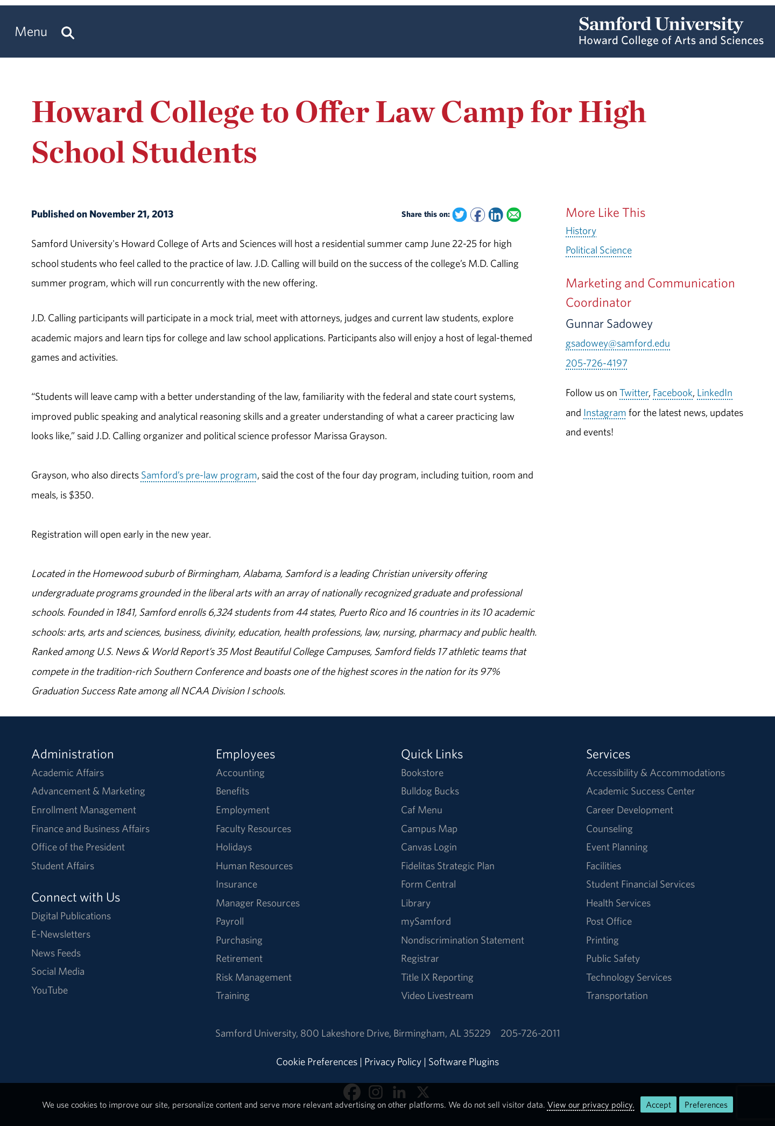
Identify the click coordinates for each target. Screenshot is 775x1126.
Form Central (428, 883)
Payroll (230, 920)
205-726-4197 (597, 362)
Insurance (236, 883)
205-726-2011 (530, 1032)
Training (233, 995)
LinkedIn (714, 392)
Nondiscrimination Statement (462, 939)
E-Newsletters (60, 933)
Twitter (634, 392)
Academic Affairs (67, 772)
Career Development (629, 809)
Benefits (232, 790)
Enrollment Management (83, 809)
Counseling (609, 828)
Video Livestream (437, 995)
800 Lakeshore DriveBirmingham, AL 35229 (395, 1032)
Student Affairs (62, 865)
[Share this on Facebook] (477, 214)
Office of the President (78, 846)
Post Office (609, 920)
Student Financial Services (640, 883)
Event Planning (617, 846)
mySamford (426, 920)
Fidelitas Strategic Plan (448, 865)
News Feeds (56, 952)
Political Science (599, 249)
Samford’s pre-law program (199, 474)
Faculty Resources (253, 828)
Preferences (706, 1104)
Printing (602, 939)
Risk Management (254, 976)
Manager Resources (258, 902)
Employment (243, 809)
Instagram (604, 412)
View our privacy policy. (591, 1104)
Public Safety (613, 958)
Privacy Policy (392, 1061)
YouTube (49, 989)
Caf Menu (421, 809)
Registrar (420, 958)
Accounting (240, 772)
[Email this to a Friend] (513, 214)
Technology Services (629, 976)
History (581, 230)
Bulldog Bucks (430, 790)
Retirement (239, 958)
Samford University (257, 1032)
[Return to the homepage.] (671, 40)
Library (416, 902)
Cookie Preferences (316, 1061)
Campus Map (429, 828)
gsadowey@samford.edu (618, 342)
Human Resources (254, 865)
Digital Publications (71, 915)
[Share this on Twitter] (460, 214)
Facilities (603, 865)
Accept (658, 1104)
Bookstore (422, 772)
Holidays (234, 846)
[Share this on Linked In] (496, 214)
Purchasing (239, 939)
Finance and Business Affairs (90, 828)
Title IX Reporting (437, 976)
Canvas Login (429, 846)
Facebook (673, 392)
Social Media (57, 971)
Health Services (618, 902)
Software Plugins (463, 1061)
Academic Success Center (640, 790)
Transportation (617, 995)
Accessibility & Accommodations (655, 772)
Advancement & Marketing (88, 790)
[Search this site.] (68, 31)
